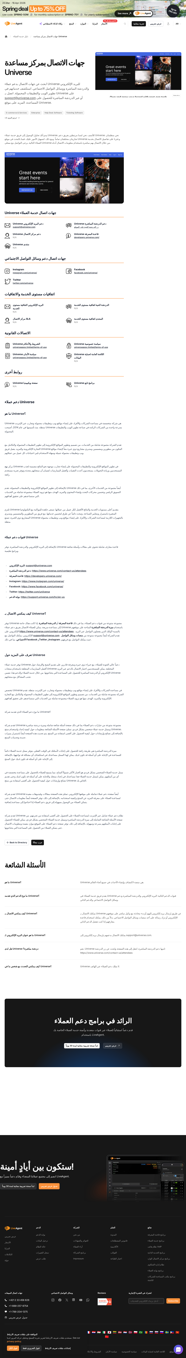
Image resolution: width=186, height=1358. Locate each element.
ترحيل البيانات (42, 1240)
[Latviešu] (120, 1332)
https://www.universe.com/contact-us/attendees (59, 570)
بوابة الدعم (40, 1234)
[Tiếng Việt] (177, 1332)
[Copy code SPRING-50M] (31, 14)
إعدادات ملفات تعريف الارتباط (58, 1348)
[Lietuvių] (114, 1332)
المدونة (113, 1234)
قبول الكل (13, 1348)
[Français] (88, 1332)
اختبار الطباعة (116, 1258)
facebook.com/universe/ (86, 272)
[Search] (126, 23)
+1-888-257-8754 (18, 1305)
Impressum (78, 1258)
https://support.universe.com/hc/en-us (43, 597)
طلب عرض (41, 1258)
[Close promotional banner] (181, 4)
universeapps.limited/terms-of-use (30, 347)
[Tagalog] (172, 1332)
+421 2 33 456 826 (19, 1300)
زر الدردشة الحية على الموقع (86, 227)
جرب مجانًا (37, 842)
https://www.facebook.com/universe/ (42, 586)
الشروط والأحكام (93, 1351)
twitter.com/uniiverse (23, 283)
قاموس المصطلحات (118, 1240)
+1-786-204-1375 (18, 1311)
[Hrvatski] (93, 1332)
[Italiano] (104, 1332)
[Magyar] (99, 1332)
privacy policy (14, 1341)
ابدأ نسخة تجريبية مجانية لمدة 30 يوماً (82, 1045)
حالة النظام (40, 1246)
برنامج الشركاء (79, 1252)
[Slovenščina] (161, 1332)
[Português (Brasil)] (141, 1332)
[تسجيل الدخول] (168, 23)
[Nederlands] (125, 1332)
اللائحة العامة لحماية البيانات (153, 1351)
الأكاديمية (114, 1246)
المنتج (73, 23)
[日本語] (109, 1332)
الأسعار (8, 1242)
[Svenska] (167, 1332)
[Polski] (135, 1332)
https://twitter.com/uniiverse (34, 591)
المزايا (7, 1248)
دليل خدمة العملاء (20, 36)
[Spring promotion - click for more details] (93, 8)
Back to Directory (17, 842)
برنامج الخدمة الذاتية (156, 1252)
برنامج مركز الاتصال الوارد (159, 1258)
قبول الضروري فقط (31, 1348)
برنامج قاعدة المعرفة (157, 1234)
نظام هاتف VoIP (155, 1246)
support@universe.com (20, 98)
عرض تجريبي (155, 23)
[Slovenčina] (156, 1332)
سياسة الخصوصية (129, 1351)
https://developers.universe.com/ (43, 576)
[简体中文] (107, 1336)
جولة (7, 1260)
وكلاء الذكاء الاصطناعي (52, 23)
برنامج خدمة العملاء (156, 1240)
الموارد (84, 23)
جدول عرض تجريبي (49, 1186)
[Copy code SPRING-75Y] (81, 14)
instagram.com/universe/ (25, 272)
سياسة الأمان (111, 1351)
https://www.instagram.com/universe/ (43, 581)
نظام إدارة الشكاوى (156, 1264)
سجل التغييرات (42, 1252)
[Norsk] (130, 1332)
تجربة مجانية (138, 23)
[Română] (146, 1332)
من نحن (76, 1234)
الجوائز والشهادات (80, 1240)
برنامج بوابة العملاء (156, 1270)
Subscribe (173, 1301)
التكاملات (8, 1254)
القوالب (113, 1252)
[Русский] (151, 1332)
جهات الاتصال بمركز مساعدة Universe (50, 36)
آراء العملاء (78, 1246)
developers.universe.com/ (86, 237)
